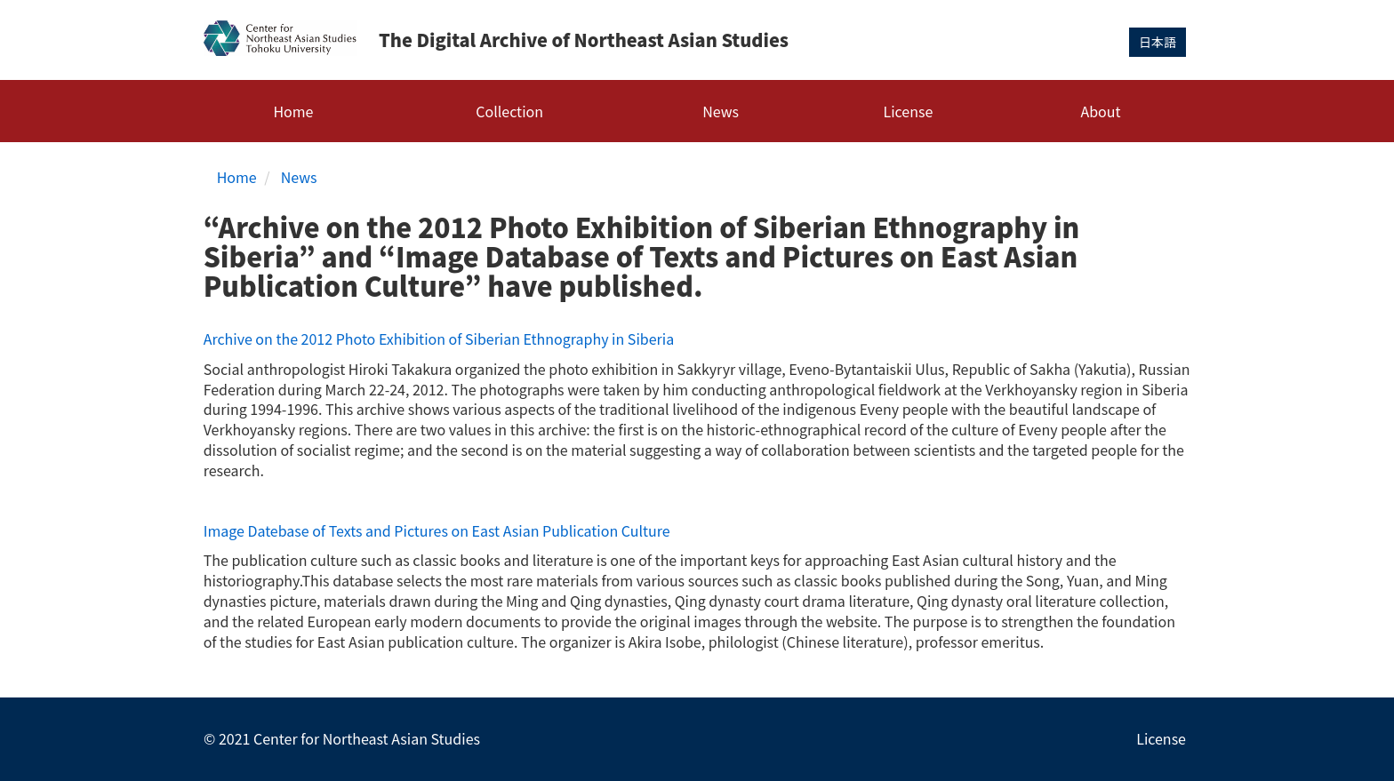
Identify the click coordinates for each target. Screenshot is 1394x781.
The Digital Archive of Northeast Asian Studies (584, 39)
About (1100, 111)
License (908, 111)
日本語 (1157, 42)
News (720, 111)
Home (293, 111)
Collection (509, 111)
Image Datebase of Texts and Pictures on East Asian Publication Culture (437, 530)
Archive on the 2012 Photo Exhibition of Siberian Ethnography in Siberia (439, 338)
